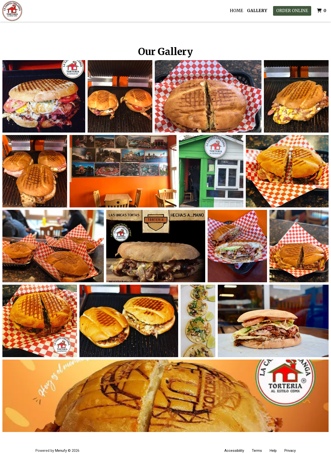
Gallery (257, 10)
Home (236, 10)
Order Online (292, 10)
